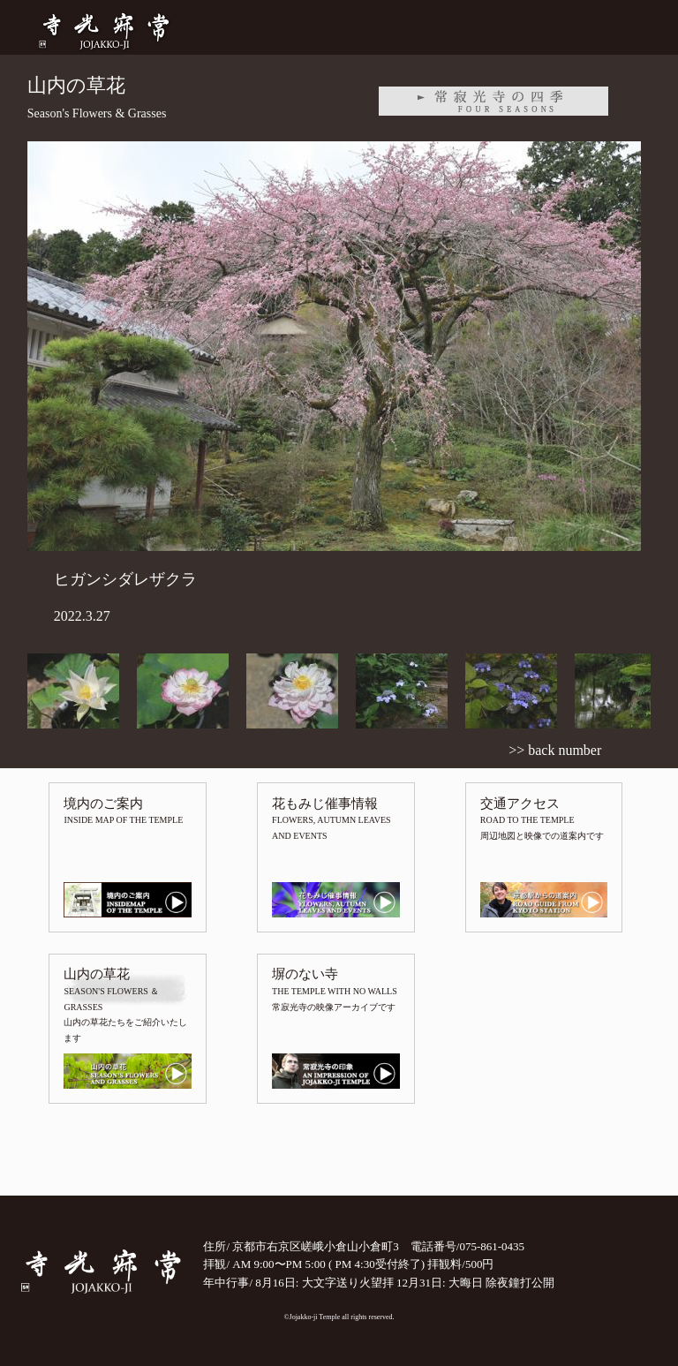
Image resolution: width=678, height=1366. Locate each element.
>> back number (554, 750)
